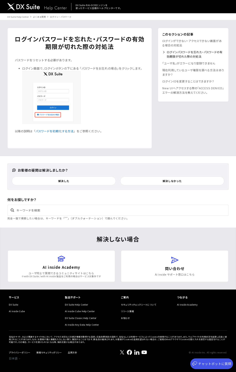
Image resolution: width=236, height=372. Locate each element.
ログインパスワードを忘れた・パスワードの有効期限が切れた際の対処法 (195, 54)
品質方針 (72, 352)
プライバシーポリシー (19, 352)
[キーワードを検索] (118, 210)
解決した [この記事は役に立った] (63, 181)
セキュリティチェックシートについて (138, 304)
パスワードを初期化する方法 (54, 131)
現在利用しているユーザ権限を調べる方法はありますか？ (193, 72)
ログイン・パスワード (61, 16)
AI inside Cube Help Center (80, 311)
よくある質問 (39, 16)
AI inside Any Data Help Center (82, 324)
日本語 (15, 358)
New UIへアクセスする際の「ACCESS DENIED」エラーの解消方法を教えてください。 (193, 90)
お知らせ (125, 318)
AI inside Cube (17, 311)
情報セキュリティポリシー (49, 352)
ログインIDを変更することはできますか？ (188, 81)
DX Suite (13, 304)
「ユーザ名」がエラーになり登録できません (188, 63)
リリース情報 (127, 311)
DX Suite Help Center (18, 16)
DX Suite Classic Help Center (80, 318)
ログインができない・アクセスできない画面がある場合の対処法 (192, 43)
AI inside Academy (187, 304)
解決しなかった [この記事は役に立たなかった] (172, 181)
